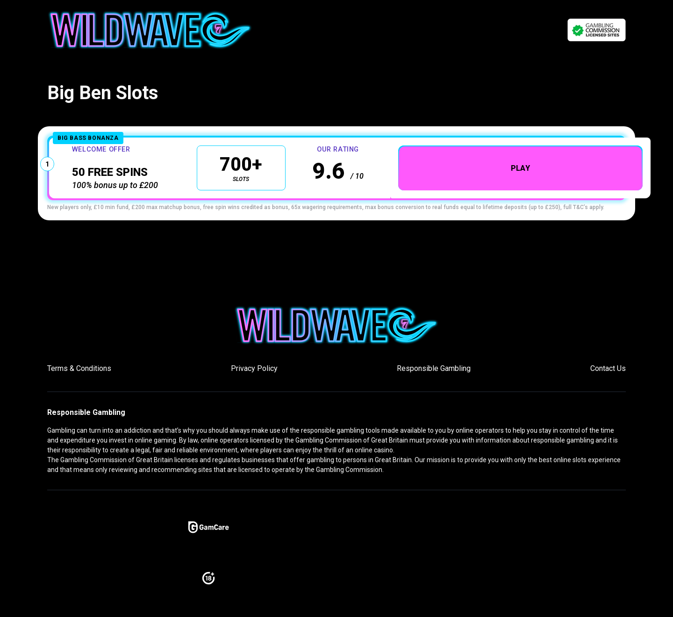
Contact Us (608, 374)
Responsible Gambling (434, 374)
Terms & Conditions (79, 374)
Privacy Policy (254, 374)
